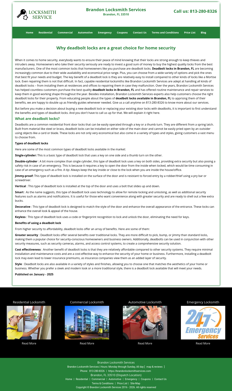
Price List (189, 32)
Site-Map (135, 383)
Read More (29, 343)
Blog (203, 32)
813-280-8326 (203, 11)
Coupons (122, 32)
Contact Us (139, 32)
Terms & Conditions (102, 383)
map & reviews (154, 366)
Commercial (65, 32)
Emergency (105, 32)
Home (29, 32)
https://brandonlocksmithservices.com (129, 371)
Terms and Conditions (165, 32)
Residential (45, 32)
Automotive (85, 32)
